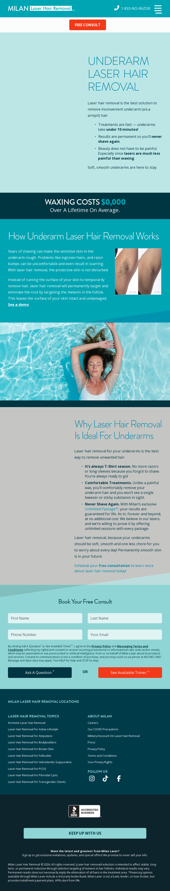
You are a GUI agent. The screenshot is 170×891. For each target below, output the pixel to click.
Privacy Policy (101, 646)
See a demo (18, 304)
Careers (93, 723)
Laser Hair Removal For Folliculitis (29, 753)
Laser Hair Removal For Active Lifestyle (33, 729)
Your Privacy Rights (100, 759)
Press (91, 741)
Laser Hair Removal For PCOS (27, 765)
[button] (157, 9)
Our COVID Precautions (103, 729)
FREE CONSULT (87, 24)
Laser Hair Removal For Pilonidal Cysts (33, 771)
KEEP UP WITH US (85, 827)
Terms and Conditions (102, 753)
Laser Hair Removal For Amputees (30, 735)
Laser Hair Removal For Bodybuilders (32, 741)
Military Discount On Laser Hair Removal (114, 735)
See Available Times (130, 672)
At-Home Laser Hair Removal (26, 723)
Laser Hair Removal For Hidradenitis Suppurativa (39, 759)
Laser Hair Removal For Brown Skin (31, 747)
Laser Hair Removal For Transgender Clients (37, 777)
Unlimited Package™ (101, 509)
